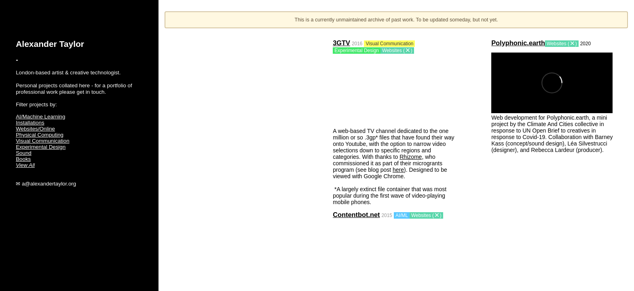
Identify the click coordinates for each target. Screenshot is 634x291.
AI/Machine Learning (40, 117)
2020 (585, 43)
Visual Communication (42, 141)
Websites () (397, 50)
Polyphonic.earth (518, 42)
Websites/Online (35, 129)
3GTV (341, 42)
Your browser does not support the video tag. (393, 89)
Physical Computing (39, 135)
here (398, 170)
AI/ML (401, 215)
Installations (30, 123)
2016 (357, 43)
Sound (24, 153)
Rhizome (410, 157)
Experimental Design (41, 147)
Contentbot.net (356, 214)
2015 (387, 215)
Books (23, 159)
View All (25, 165)
